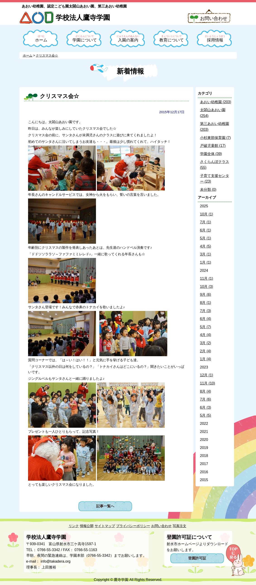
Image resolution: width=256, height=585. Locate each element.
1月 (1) (205, 262)
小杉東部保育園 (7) (215, 138)
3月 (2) (205, 343)
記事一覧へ (105, 506)
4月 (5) (205, 246)
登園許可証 (197, 558)
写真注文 (179, 526)
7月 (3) (205, 311)
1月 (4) (205, 359)
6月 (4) (205, 319)
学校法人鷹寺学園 (83, 17)
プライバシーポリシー (133, 526)
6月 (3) (205, 407)
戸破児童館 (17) (213, 146)
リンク (74, 526)
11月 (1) (206, 278)
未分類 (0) (208, 189)
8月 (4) (205, 391)
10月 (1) (206, 214)
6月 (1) (205, 230)
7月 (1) (205, 222)
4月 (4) (205, 335)
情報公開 (86, 526)
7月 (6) (205, 399)
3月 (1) (205, 254)
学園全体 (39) (211, 154)
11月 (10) (207, 383)
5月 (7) (205, 327)
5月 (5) (205, 415)
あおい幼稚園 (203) (215, 102)
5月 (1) (205, 238)
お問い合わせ (213, 18)
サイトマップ (105, 526)
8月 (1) (205, 303)
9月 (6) (205, 294)
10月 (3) (206, 287)
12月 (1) (206, 375)
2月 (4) (205, 351)
